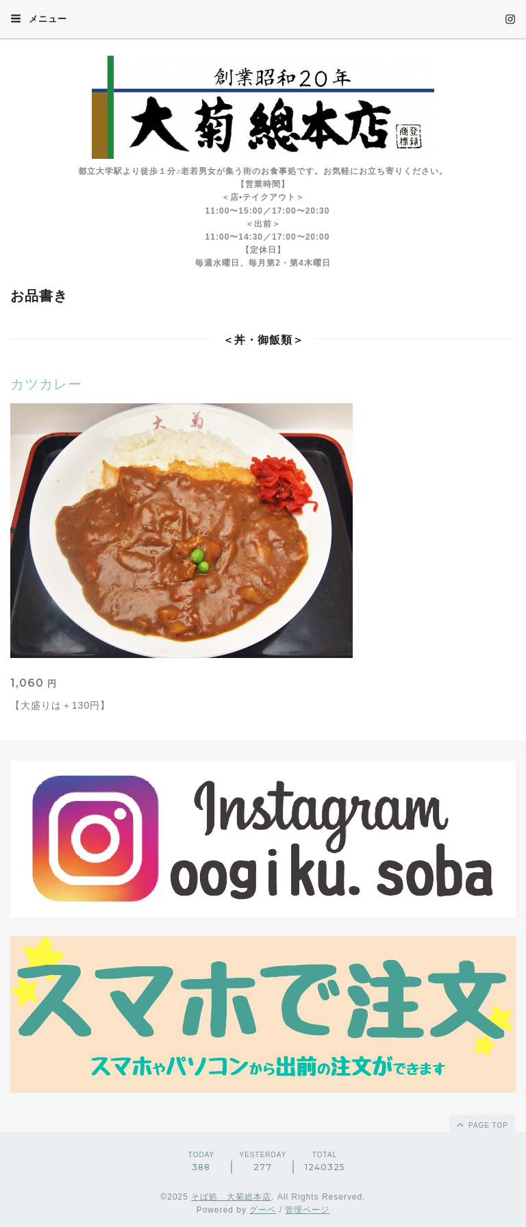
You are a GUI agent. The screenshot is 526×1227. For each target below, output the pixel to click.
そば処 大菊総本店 (231, 1197)
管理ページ (307, 1210)
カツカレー (46, 384)
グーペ (262, 1210)
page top (481, 1124)
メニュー (38, 18)
